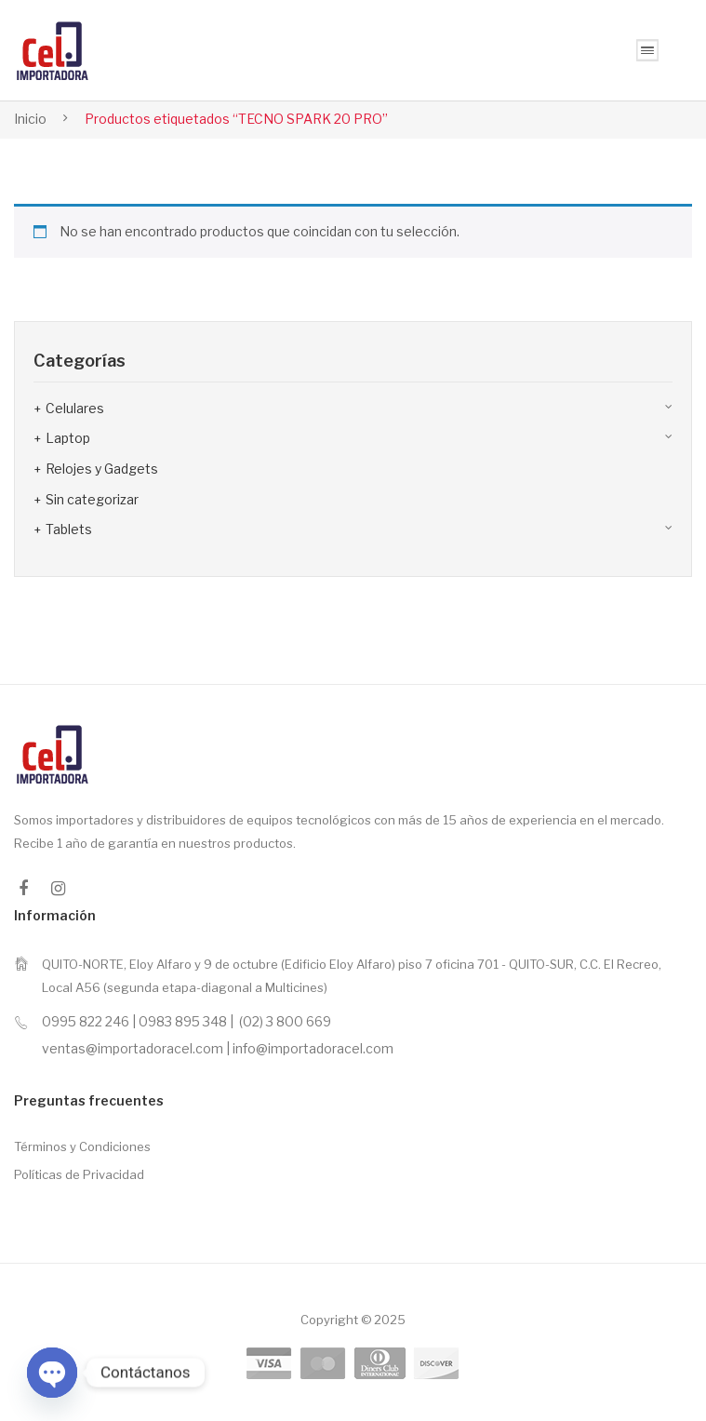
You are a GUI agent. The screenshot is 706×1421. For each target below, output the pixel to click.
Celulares (75, 408)
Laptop (68, 438)
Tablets (69, 529)
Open (647, 50)
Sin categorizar (92, 499)
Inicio (30, 119)
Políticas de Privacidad (79, 1174)
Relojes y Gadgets (102, 468)
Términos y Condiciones (82, 1146)
